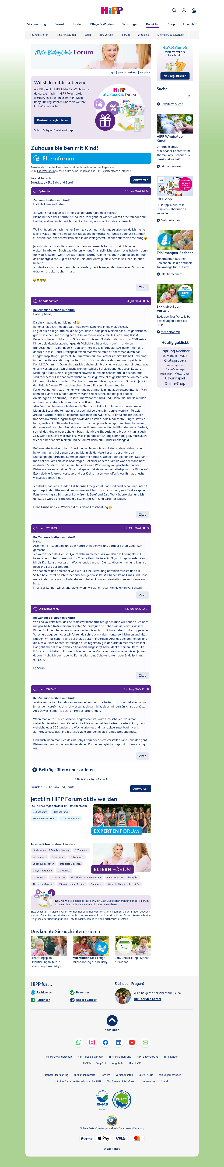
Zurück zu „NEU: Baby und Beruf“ (52, 182)
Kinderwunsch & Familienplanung (51, 850)
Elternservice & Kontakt (170, 34)
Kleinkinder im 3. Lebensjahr (122, 877)
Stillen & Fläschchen (43, 863)
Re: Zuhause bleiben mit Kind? (54, 310)
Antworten (140, 180)
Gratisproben (175, 360)
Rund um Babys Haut (44, 818)
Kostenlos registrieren (52, 120)
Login (88, 34)
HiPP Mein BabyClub (95, 1063)
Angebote (117, 1063)
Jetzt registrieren (127, 72)
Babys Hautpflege (42, 870)
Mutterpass (182, 373)
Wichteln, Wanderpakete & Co (123, 884)
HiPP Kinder (171, 1056)
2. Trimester (39, 857)
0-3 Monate (64, 870)
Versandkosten (124, 1074)
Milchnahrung (60, 811)
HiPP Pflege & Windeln (90, 1056)
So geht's (145, 72)
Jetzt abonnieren (171, 166)
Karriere (105, 1074)
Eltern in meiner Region (72, 884)
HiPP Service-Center (147, 999)
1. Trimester (81, 850)
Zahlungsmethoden (170, 1074)
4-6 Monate (39, 877)
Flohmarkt (96, 884)
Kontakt (164, 1081)
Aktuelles (143, 34)
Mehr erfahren (170, 220)
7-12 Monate (58, 877)
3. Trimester (58, 857)
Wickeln (183, 355)
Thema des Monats (43, 884)
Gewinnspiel (175, 378)
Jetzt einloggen (65, 130)
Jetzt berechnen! (171, 274)
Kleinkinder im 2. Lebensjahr (86, 877)
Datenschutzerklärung (55, 1074)
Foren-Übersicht (41, 178)
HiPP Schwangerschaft (59, 1056)
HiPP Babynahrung (148, 1056)
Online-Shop (175, 383)
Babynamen (77, 857)
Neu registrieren (39, 34)
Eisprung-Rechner (175, 351)
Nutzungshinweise (84, 1074)
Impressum (148, 1081)
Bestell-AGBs (145, 1074)
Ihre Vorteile (106, 34)
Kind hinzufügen (66, 34)
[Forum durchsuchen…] (175, 96)
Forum (126, 34)
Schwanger (170, 356)
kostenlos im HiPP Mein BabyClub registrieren (99, 900)
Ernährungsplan (175, 365)
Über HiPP (135, 1063)
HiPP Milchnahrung (120, 1056)
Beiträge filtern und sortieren (67, 769)
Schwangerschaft (70, 818)
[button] (174, 10)
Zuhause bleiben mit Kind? (51, 200)
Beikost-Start (40, 811)
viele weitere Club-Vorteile (93, 904)
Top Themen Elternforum (121, 1081)
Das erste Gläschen (70, 863)
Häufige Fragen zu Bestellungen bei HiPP (78, 1081)
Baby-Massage (175, 369)
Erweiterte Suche (172, 104)
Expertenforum (46, 171)
